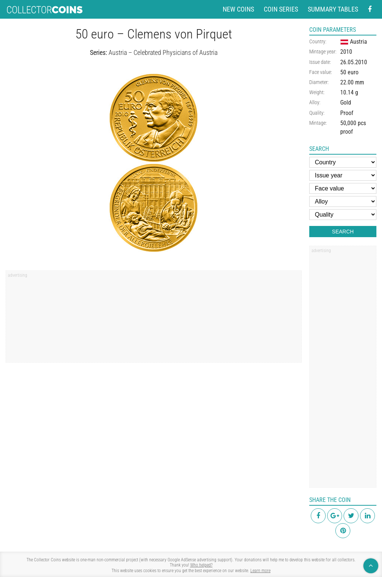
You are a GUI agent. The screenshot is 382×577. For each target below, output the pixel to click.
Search (343, 232)
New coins (238, 9)
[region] (154, 319)
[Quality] (342, 214)
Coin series (281, 9)
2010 (346, 51)
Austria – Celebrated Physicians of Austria (163, 52)
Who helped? (201, 565)
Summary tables (333, 9)
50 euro (349, 72)
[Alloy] (342, 201)
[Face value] (342, 188)
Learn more (260, 570)
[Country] (342, 162)
